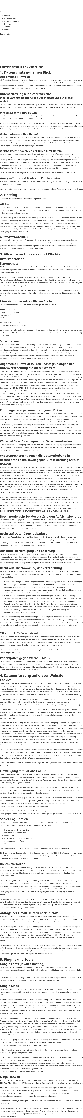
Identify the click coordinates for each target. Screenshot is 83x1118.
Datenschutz (13, 1116)
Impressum (4, 1116)
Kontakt (7, 29)
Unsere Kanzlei (10, 18)
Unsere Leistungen (11, 21)
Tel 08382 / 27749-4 (32, 1114)
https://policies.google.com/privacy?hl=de (43, 980)
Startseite (8, 15)
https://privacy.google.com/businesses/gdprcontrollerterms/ (35, 1042)
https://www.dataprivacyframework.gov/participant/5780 (21, 1071)
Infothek (7, 24)
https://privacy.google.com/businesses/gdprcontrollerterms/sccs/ (25, 1045)
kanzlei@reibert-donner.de (49, 1114)
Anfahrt (7, 27)
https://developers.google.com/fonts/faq (58, 977)
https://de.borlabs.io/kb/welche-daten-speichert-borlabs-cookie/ (24, 806)
